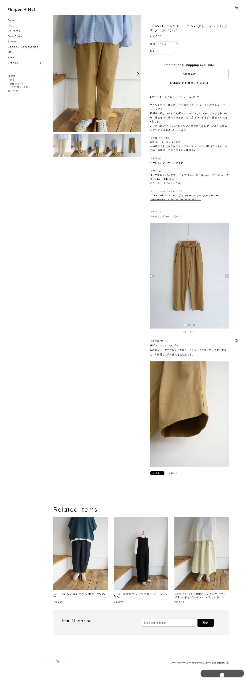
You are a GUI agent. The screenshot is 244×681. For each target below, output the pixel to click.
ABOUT (12, 76)
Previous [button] (57, 73)
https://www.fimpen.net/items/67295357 (175, 199)
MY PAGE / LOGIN (20, 87)
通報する (173, 473)
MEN (11, 52)
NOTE (11, 80)
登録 (205, 622)
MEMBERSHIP (15, 84)
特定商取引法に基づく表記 (204, 663)
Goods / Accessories (23, 47)
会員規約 (221, 663)
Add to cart (189, 74)
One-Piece (15, 36)
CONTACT (13, 91)
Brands (13, 63)
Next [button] (137, 73)
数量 (152, 51)
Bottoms (14, 31)
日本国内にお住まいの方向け (189, 82)
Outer (12, 20)
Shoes (12, 41)
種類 (152, 43)
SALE (11, 57)
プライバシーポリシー (181, 663)
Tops (11, 25)
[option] (97, 73)
